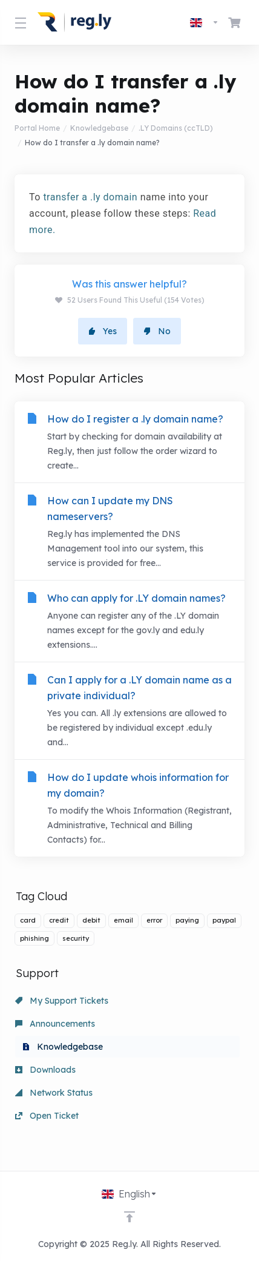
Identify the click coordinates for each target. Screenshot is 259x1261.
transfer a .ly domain (90, 197)
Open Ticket (47, 1115)
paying (187, 920)
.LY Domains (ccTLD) (176, 128)
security (75, 938)
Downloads (45, 1069)
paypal (224, 920)
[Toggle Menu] (19, 22)
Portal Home (37, 128)
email (123, 920)
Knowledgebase (99, 128)
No (157, 331)
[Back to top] (129, 1217)
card (28, 920)
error (154, 920)
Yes (102, 331)
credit (59, 920)
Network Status (54, 1092)
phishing (34, 938)
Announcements (55, 1023)
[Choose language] (204, 22)
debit (91, 920)
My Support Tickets (61, 1000)
